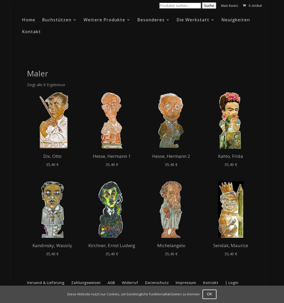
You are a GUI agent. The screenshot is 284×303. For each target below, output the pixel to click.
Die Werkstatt (193, 20)
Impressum (186, 282)
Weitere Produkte (104, 20)
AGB (111, 282)
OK (210, 294)
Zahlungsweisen (86, 282)
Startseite (36, 60)
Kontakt (31, 32)
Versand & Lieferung (45, 282)
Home (28, 20)
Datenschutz (157, 282)
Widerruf (130, 282)
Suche (209, 5)
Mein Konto (229, 6)
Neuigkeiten (236, 20)
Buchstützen (56, 20)
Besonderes (151, 20)
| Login (231, 282)
